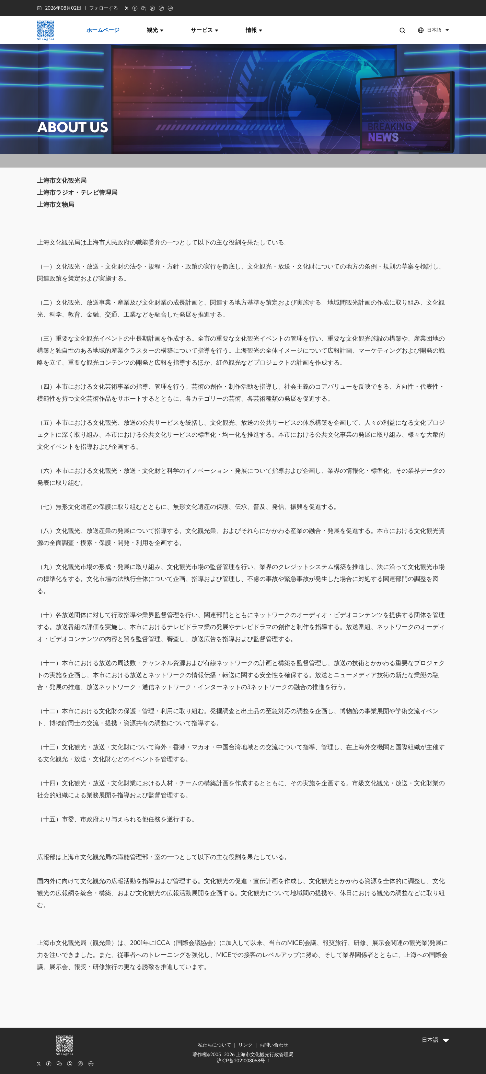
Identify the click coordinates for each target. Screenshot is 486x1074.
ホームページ (102, 29)
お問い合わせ (273, 1045)
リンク (245, 1045)
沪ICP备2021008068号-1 (243, 1061)
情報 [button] (254, 29)
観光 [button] (155, 29)
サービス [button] (204, 29)
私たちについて (214, 1045)
